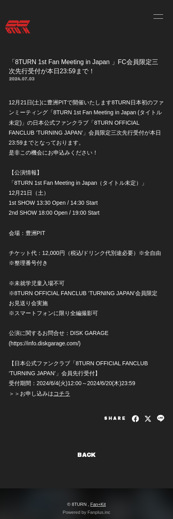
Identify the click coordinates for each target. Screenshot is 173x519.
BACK (86, 455)
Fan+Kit (98, 504)
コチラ (61, 393)
